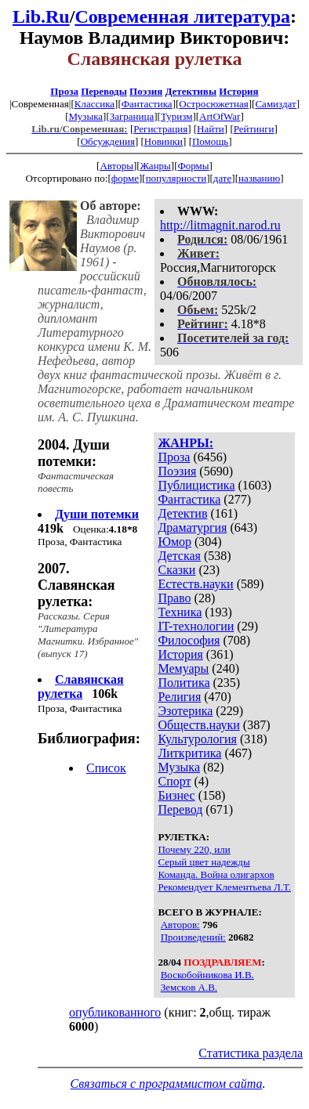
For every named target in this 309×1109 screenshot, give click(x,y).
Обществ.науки (198, 725)
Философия (189, 640)
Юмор (174, 541)
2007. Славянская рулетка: (76, 585)
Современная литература (182, 16)
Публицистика (196, 485)
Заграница (132, 116)
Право (174, 598)
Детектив (182, 513)
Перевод (180, 809)
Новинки (163, 141)
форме (125, 178)
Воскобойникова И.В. (207, 975)
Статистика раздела (250, 1053)
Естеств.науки (195, 584)
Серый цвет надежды (203, 862)
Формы (193, 166)
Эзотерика (185, 710)
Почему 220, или (194, 849)
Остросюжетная (213, 104)
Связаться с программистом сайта (167, 1083)
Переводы (104, 91)
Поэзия (145, 91)
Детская (179, 555)
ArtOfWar (219, 116)
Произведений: (193, 937)
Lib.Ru (41, 16)
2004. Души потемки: (74, 453)
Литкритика (189, 753)
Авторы (116, 166)
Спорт (174, 781)
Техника (180, 612)
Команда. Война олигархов (216, 874)
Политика (183, 682)
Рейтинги (254, 129)
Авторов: (180, 924)
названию (259, 178)
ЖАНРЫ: (185, 443)
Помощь (210, 141)
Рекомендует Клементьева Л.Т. (224, 887)
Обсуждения (108, 141)
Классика (95, 104)
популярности (176, 178)
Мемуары (183, 668)
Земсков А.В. (189, 987)
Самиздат (275, 104)
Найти (210, 129)
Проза (64, 91)
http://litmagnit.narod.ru (220, 225)
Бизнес (176, 795)
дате (222, 178)
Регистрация (160, 129)
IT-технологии (196, 626)
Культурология (197, 739)
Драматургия (192, 527)
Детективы (190, 91)
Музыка (86, 116)
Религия (179, 696)
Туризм (176, 116)
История (238, 91)
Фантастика (147, 104)
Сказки (176, 569)
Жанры (155, 166)
